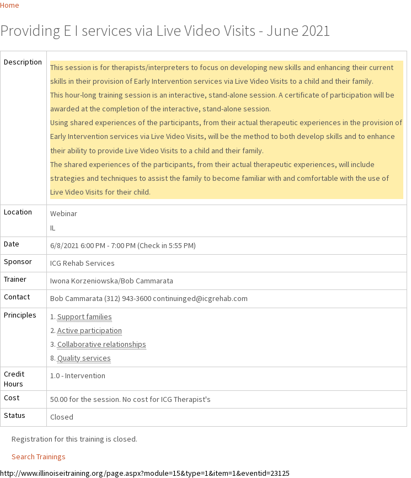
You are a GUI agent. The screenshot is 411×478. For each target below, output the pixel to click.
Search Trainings (39, 456)
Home (9, 5)
